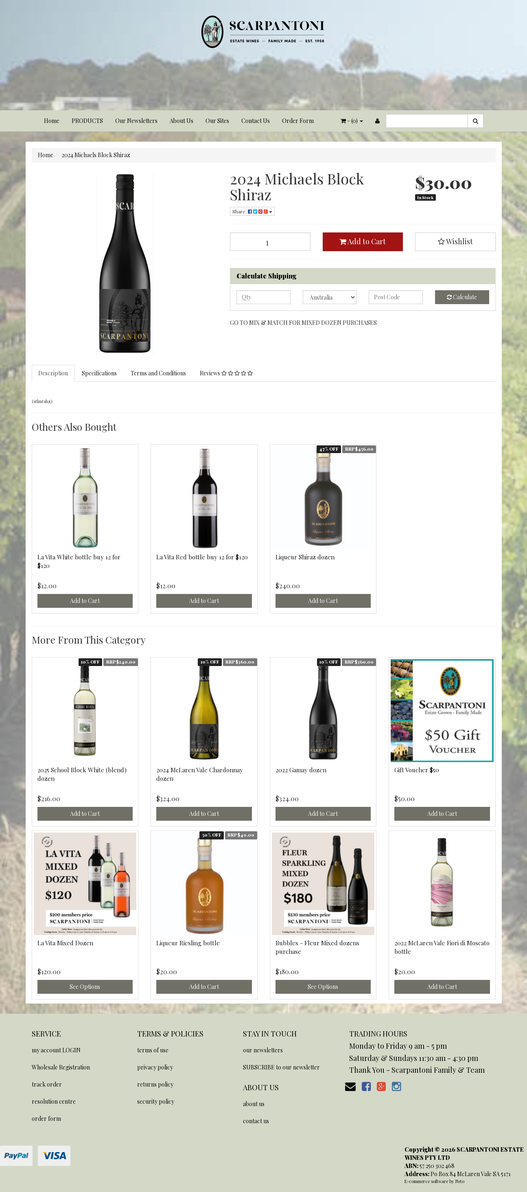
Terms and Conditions (158, 373)
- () (352, 121)
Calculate (462, 297)
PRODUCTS (87, 121)
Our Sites (217, 121)
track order (47, 1084)
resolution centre (54, 1101)
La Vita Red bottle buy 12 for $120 (202, 557)
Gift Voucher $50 (416, 770)
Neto (459, 1181)
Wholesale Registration (61, 1067)
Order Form (298, 121)
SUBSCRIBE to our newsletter (281, 1067)
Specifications (99, 373)
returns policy (155, 1084)
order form (46, 1118)
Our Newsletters (136, 121)
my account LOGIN (56, 1050)
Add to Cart (362, 241)
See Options (85, 986)
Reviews (226, 373)
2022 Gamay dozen (301, 770)
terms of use (152, 1050)
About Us (181, 121)
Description (53, 373)
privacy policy (155, 1067)
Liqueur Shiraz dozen (305, 557)
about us (254, 1104)
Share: (252, 211)
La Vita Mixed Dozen (65, 943)
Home (51, 121)
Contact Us (255, 121)
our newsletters (263, 1050)
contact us (256, 1121)
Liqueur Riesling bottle (188, 943)
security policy (155, 1101)
